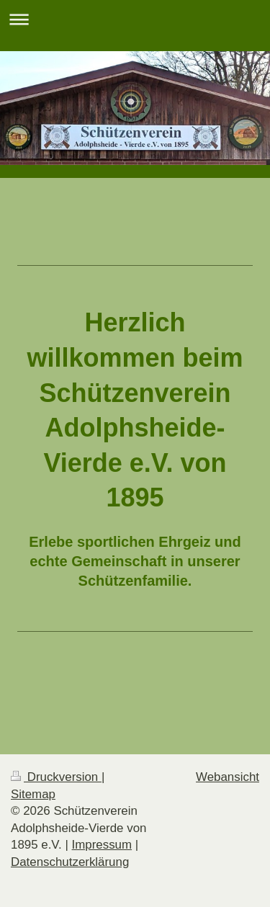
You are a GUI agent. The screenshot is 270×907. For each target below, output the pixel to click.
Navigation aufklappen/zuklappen (135, 19)
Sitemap (33, 794)
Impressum (102, 845)
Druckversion (56, 777)
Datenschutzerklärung (70, 862)
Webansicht (227, 777)
